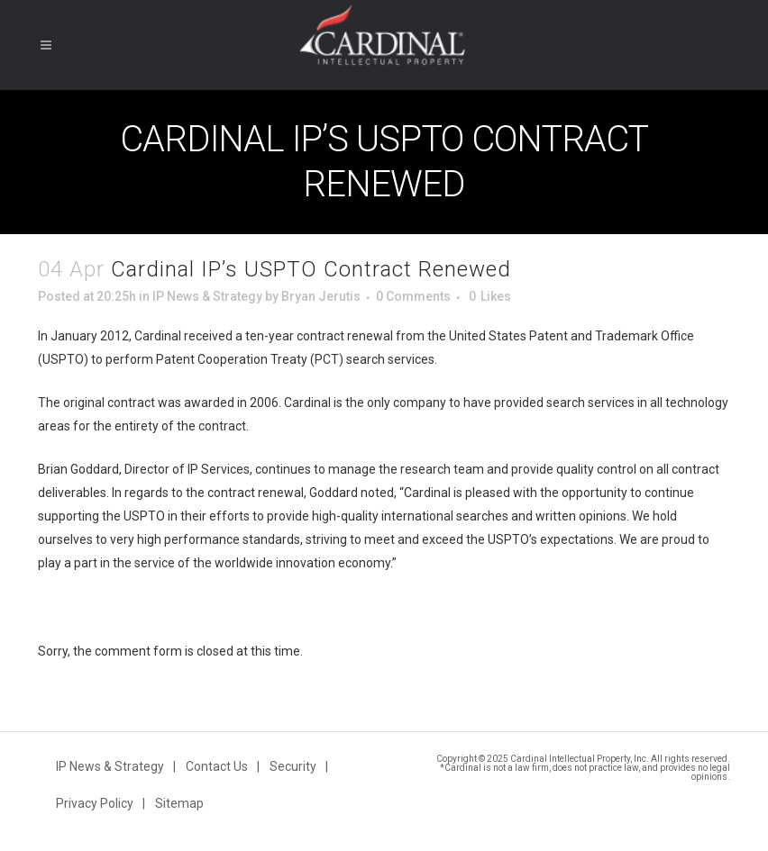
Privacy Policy (94, 803)
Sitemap (179, 803)
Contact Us (217, 766)
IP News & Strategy (207, 296)
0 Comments (413, 296)
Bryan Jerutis (321, 296)
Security (293, 766)
